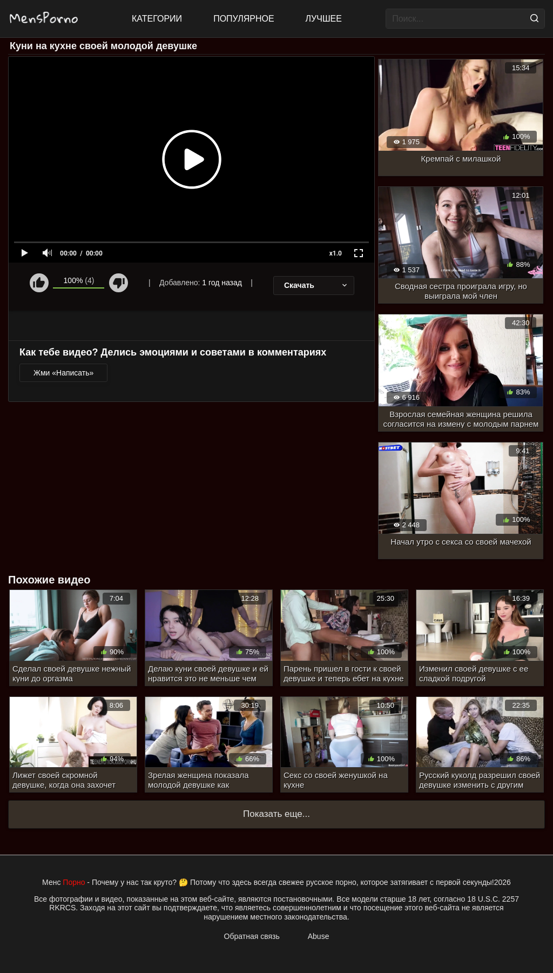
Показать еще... (276, 814)
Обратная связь (252, 936)
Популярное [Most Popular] (243, 18)
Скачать (316, 285)
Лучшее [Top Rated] (324, 18)
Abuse (318, 936)
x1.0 (335, 253)
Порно (74, 882)
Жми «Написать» (63, 372)
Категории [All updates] (157, 18)
